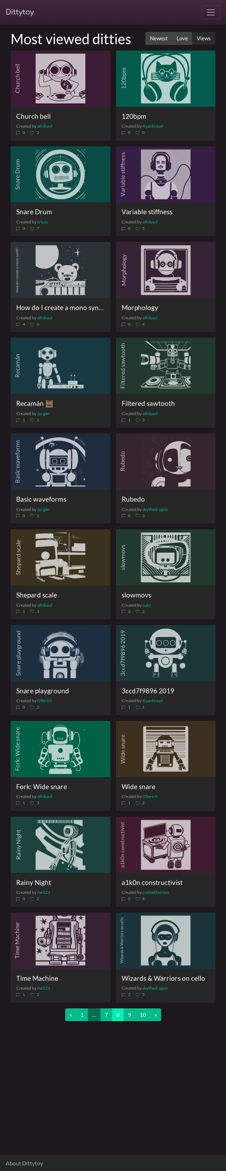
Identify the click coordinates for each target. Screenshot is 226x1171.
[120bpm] (166, 79)
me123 (43, 892)
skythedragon (155, 509)
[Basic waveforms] (60, 461)
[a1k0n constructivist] (166, 845)
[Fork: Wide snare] (60, 749)
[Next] (155, 1014)
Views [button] (204, 38)
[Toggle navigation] (210, 12)
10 (143, 1014)
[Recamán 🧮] (60, 366)
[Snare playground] (60, 653)
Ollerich (44, 700)
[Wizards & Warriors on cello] (166, 941)
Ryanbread (152, 126)
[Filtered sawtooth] (166, 366)
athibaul (44, 126)
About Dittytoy (24, 1163)
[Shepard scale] (60, 557)
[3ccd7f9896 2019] (166, 653)
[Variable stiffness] (166, 174)
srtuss (42, 222)
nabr (146, 605)
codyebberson (155, 892)
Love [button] (182, 38)
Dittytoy (20, 12)
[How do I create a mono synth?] (60, 270)
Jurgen (43, 413)
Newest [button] (159, 38)
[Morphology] (166, 270)
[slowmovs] (166, 557)
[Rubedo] (166, 461)
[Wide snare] (166, 749)
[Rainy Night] (60, 845)
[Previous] (70, 1014)
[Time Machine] (60, 941)
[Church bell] (60, 79)
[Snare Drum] (60, 174)
